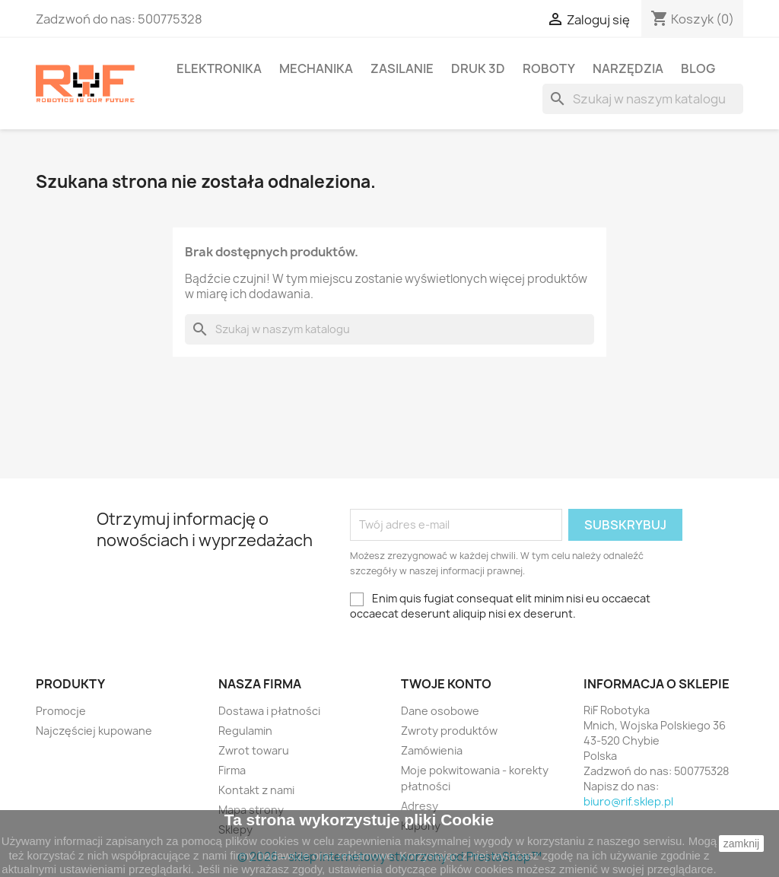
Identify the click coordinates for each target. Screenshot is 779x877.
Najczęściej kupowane (94, 730)
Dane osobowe (440, 711)
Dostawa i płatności (269, 711)
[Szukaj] (642, 99)
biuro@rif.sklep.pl (628, 801)
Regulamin (245, 730)
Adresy (419, 806)
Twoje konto (446, 683)
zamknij (741, 843)
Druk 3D (478, 68)
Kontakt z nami (256, 790)
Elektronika (219, 68)
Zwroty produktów (449, 730)
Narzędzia (628, 68)
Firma (232, 770)
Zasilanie (402, 68)
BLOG (698, 68)
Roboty (549, 68)
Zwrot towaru (253, 750)
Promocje (61, 711)
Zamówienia (432, 750)
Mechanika (316, 68)
